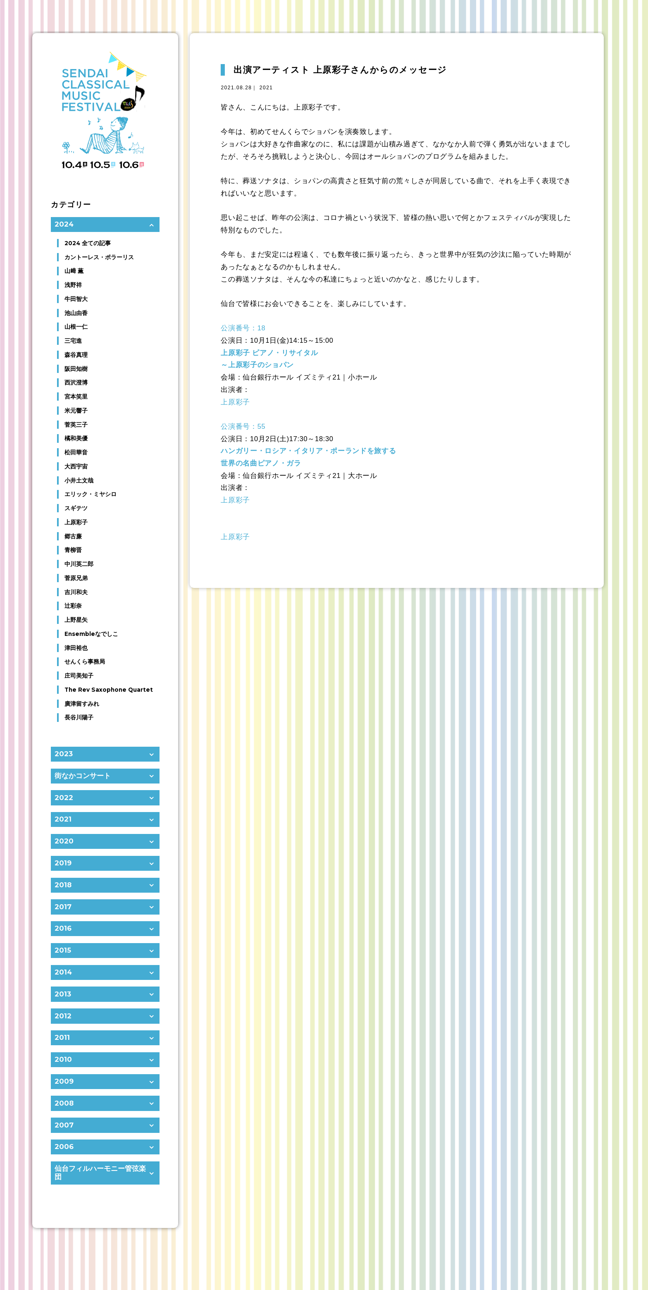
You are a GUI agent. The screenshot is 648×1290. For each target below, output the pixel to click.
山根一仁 (76, 326)
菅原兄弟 (76, 578)
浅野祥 (73, 285)
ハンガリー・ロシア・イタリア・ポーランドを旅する (308, 450)
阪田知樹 (76, 369)
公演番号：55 (243, 426)
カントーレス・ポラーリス (99, 257)
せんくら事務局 (84, 661)
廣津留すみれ (81, 703)
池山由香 (76, 313)
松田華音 (76, 452)
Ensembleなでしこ (91, 634)
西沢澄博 (76, 382)
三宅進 (73, 340)
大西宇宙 (76, 466)
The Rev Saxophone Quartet (108, 689)
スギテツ (76, 508)
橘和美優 (76, 438)
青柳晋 (73, 550)
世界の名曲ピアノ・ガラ (261, 463)
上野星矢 (76, 619)
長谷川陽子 (78, 717)
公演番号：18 (243, 328)
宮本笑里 (76, 396)
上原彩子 (235, 402)
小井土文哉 (78, 480)
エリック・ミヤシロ (90, 494)
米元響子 (76, 410)
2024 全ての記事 (87, 243)
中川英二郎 (78, 564)
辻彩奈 (73, 605)
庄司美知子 (78, 675)
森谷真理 (76, 354)
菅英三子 (76, 424)
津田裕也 (76, 648)
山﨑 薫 (73, 271)
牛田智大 (76, 299)
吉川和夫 (76, 592)
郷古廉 (73, 536)
